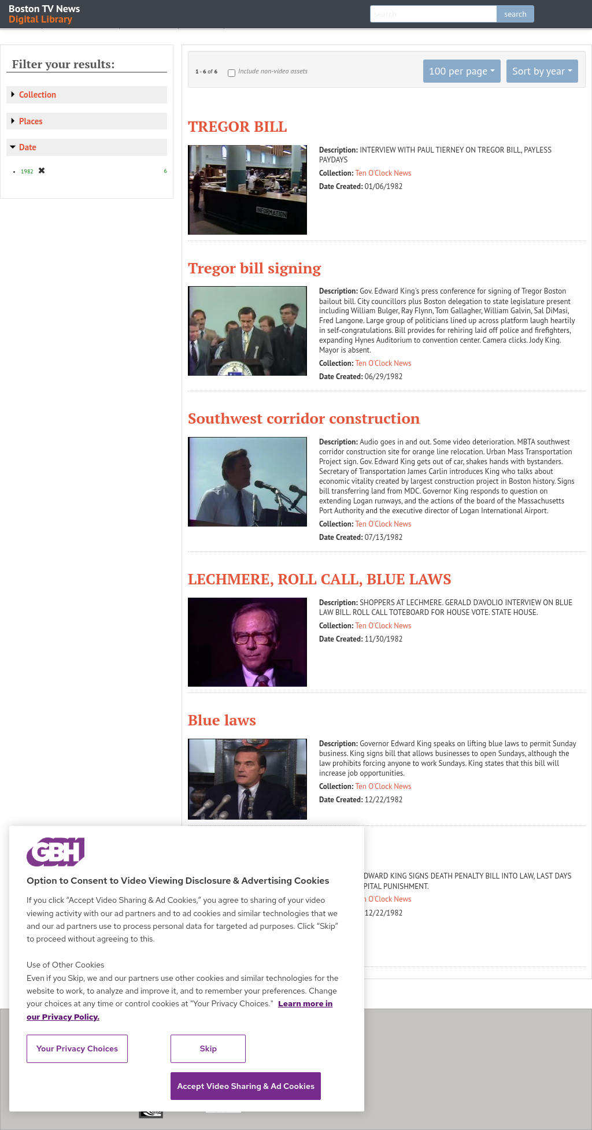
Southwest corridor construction (304, 418)
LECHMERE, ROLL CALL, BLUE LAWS (320, 578)
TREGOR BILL (237, 126)
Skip (208, 1048)
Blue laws (222, 719)
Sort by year (538, 70)
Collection (37, 94)
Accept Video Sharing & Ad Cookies (245, 1086)
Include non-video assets (273, 70)
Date (27, 147)
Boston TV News (45, 13)
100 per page (458, 70)
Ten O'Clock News (384, 173)
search (515, 14)
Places (31, 121)
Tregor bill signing (254, 267)
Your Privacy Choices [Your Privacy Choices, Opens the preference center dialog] (77, 1048)
